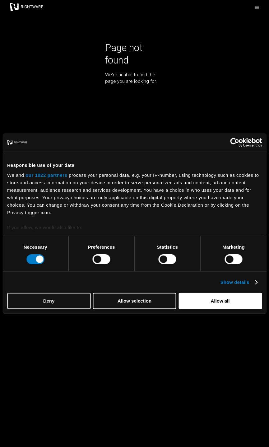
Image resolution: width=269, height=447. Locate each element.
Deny (49, 300)
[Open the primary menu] (257, 7)
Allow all (220, 300)
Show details (234, 282)
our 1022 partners (46, 174)
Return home (118, 92)
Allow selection (134, 300)
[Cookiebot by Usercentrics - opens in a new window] (234, 142)
